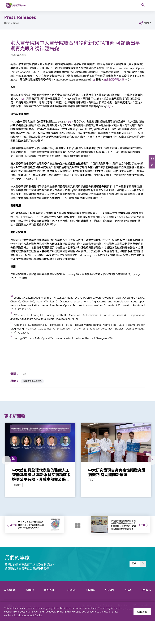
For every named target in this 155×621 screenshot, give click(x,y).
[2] (22, 98)
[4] (69, 121)
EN (152, 158)
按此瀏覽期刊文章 (113, 79)
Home (7, 23)
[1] (93, 79)
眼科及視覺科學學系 (32, 381)
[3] (109, 106)
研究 (24, 374)
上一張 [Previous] (5, 460)
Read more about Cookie (28, 615)
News (16, 23)
